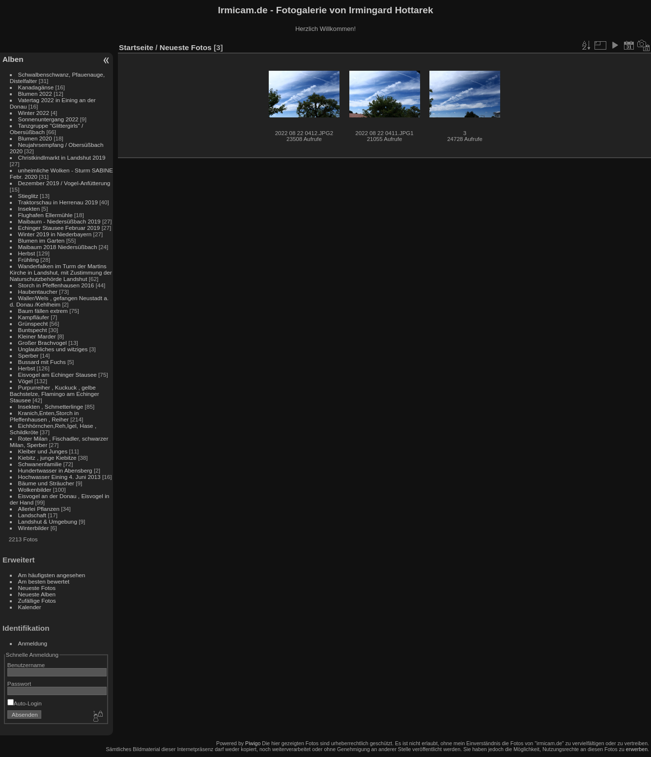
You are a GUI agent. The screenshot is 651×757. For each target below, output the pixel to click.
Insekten (29, 208)
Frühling (28, 259)
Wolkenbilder (35, 489)
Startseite (136, 47)
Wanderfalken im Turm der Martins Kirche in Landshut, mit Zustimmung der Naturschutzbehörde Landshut (61, 272)
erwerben (637, 749)
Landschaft (32, 515)
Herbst (26, 253)
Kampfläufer (33, 317)
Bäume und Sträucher (46, 483)
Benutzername (26, 665)
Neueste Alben (37, 594)
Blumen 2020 (35, 138)
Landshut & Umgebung (47, 521)
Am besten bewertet (44, 581)
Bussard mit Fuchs (42, 362)
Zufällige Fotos (37, 600)
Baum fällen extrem (43, 311)
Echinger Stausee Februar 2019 (59, 227)
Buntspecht (32, 330)
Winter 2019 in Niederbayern (55, 234)
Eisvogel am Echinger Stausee (57, 374)
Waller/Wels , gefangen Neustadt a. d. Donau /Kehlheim (59, 301)
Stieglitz (29, 196)
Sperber (28, 355)
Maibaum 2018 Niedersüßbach (57, 247)
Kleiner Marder (37, 336)
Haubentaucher (37, 291)
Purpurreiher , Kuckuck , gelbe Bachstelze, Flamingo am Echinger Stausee (54, 393)
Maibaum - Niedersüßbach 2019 (59, 221)
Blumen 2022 (35, 93)
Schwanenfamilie (40, 464)
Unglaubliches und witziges (53, 349)
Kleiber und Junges (43, 451)
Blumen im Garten (41, 240)
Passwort (19, 683)
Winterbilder (33, 528)
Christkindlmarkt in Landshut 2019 (62, 157)
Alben (13, 59)
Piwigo (252, 743)
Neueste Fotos (37, 588)
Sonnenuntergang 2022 (48, 119)
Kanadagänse (36, 87)
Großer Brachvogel (42, 342)
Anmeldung (33, 643)
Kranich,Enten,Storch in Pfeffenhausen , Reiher (44, 416)
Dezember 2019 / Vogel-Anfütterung (64, 183)
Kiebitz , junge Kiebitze (47, 457)
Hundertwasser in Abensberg (55, 470)
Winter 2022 (33, 113)
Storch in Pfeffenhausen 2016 (56, 285)
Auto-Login (24, 703)
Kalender (29, 607)
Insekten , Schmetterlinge (51, 406)
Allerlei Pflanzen (38, 508)
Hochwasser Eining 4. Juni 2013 (59, 477)
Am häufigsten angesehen (51, 575)
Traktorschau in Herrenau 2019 (58, 202)
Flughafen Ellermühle (45, 215)
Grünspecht (33, 323)
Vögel (25, 381)
